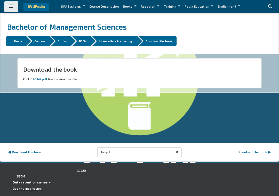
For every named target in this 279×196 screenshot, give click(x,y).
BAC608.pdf (39, 79)
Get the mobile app (27, 188)
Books (128, 6)
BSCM (83, 41)
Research (148, 6)
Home (18, 41)
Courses (40, 41)
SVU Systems (71, 6)
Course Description (104, 6)
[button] (270, 7)
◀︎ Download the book (24, 152)
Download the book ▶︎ (254, 152)
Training (170, 6)
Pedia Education (197, 6)
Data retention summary (32, 182)
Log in (81, 170)
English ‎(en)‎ (227, 6)
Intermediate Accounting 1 (116, 41)
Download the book (158, 41)
